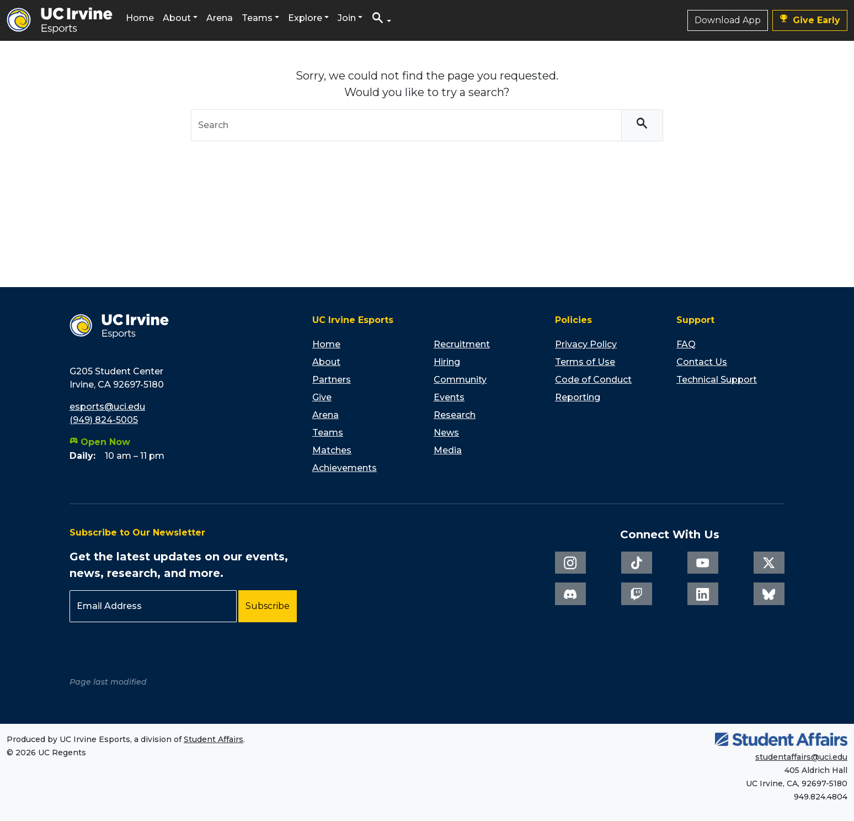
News (446, 432)
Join (347, 18)
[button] (381, 20)
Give (322, 397)
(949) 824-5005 (104, 420)
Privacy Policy (586, 344)
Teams (257, 18)
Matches (331, 450)
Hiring (447, 362)
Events (449, 397)
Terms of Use (585, 362)
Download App (728, 20)
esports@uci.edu (107, 406)
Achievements (344, 468)
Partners (331, 379)
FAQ (686, 344)
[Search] (642, 125)
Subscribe (267, 606)
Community (460, 379)
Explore (305, 18)
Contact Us (701, 362)
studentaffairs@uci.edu (801, 757)
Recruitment (462, 344)
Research (455, 415)
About (177, 18)
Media (448, 450)
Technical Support (716, 379)
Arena (219, 18)
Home (140, 18)
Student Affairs (213, 739)
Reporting (577, 397)
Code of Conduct (593, 379)
